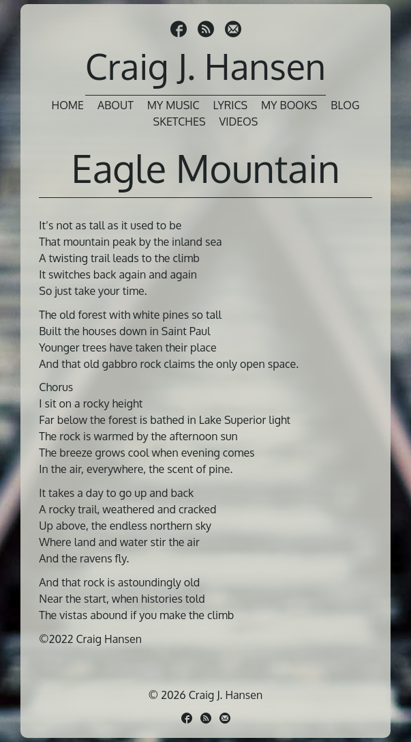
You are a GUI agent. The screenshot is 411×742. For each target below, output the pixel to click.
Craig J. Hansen (205, 66)
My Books (289, 105)
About (115, 105)
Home (68, 105)
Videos (238, 121)
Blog (345, 105)
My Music (173, 105)
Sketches (179, 121)
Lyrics (230, 105)
